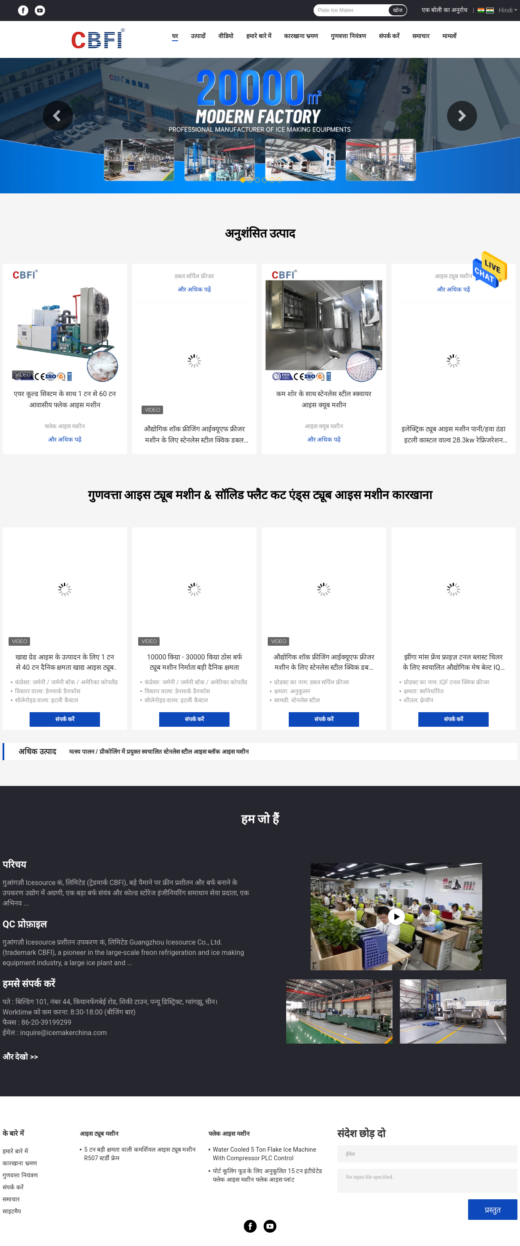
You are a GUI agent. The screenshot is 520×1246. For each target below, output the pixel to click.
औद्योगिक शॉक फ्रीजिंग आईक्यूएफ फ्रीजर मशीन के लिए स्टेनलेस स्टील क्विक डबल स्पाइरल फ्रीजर (194, 435)
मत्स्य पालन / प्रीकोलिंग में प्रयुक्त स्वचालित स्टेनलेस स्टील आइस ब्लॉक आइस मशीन (159, 751)
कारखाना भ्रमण (301, 36)
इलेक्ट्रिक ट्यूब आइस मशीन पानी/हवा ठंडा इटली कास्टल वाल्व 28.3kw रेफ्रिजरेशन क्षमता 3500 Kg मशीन (453, 435)
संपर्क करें (389, 36)
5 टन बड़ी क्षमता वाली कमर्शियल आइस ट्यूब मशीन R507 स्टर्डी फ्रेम (140, 1154)
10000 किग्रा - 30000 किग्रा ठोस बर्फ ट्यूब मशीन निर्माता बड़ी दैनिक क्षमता (194, 662)
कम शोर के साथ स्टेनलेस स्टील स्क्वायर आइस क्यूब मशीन (324, 399)
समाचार (420, 36)
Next (462, 116)
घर (175, 36)
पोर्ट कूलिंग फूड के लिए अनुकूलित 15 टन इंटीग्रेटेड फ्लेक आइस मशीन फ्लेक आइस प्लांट (267, 1175)
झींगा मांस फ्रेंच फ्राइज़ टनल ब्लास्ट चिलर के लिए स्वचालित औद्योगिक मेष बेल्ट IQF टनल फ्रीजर (453, 663)
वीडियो (225, 36)
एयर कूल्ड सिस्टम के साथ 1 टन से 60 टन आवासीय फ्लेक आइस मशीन (65, 399)
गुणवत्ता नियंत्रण (348, 36)
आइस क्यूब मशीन (324, 426)
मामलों (449, 36)
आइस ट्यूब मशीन (454, 276)
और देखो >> (20, 1056)
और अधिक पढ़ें (65, 439)
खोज (397, 10)
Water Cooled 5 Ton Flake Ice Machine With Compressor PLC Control (264, 1154)
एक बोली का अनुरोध (445, 9)
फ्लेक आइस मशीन (65, 426)
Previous (58, 116)
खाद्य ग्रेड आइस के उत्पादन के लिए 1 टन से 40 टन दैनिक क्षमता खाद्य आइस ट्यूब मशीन (64, 663)
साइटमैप (12, 1211)
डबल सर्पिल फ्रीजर (194, 276)
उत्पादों (198, 36)
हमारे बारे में (258, 36)
